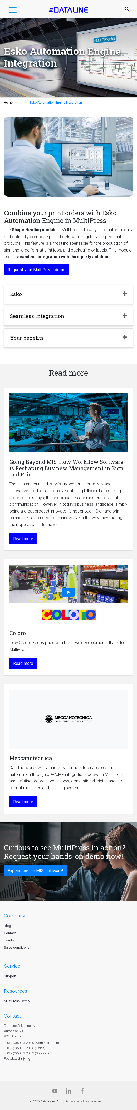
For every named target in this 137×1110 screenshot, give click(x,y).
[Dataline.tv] (55, 1092)
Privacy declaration (94, 1101)
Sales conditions (17, 948)
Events (9, 940)
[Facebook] (82, 1092)
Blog (7, 926)
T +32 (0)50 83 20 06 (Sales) (24, 1048)
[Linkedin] (68, 1092)
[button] (13, 11)
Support (10, 976)
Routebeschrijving (17, 1059)
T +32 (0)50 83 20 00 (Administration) (31, 1043)
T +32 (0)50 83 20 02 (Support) (26, 1053)
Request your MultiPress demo (36, 269)
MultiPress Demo (17, 1001)
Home (8, 102)
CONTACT (12, 1016)
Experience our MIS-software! (35, 870)
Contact (10, 933)
